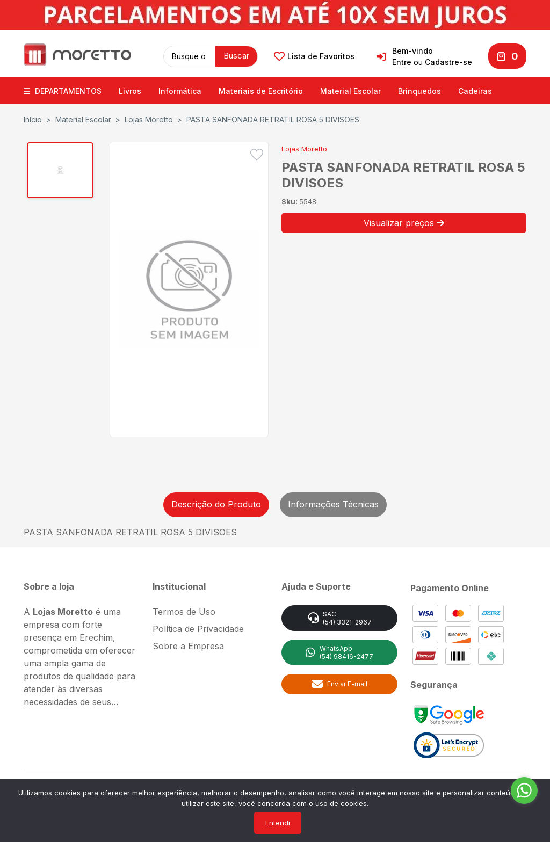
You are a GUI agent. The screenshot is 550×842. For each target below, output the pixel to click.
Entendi (277, 822)
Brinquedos (419, 90)
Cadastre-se (448, 61)
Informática (179, 90)
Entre (401, 61)
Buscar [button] (236, 55)
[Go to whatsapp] (524, 790)
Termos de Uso (184, 610)
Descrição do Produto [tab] (216, 503)
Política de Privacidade (198, 627)
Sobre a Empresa (188, 644)
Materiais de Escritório (261, 90)
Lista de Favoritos (314, 55)
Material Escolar (350, 90)
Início (33, 118)
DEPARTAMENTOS (63, 90)
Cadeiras (475, 90)
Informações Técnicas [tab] (333, 503)
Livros (130, 90)
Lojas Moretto (149, 118)
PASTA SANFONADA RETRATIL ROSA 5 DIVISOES (272, 118)
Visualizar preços (404, 221)
